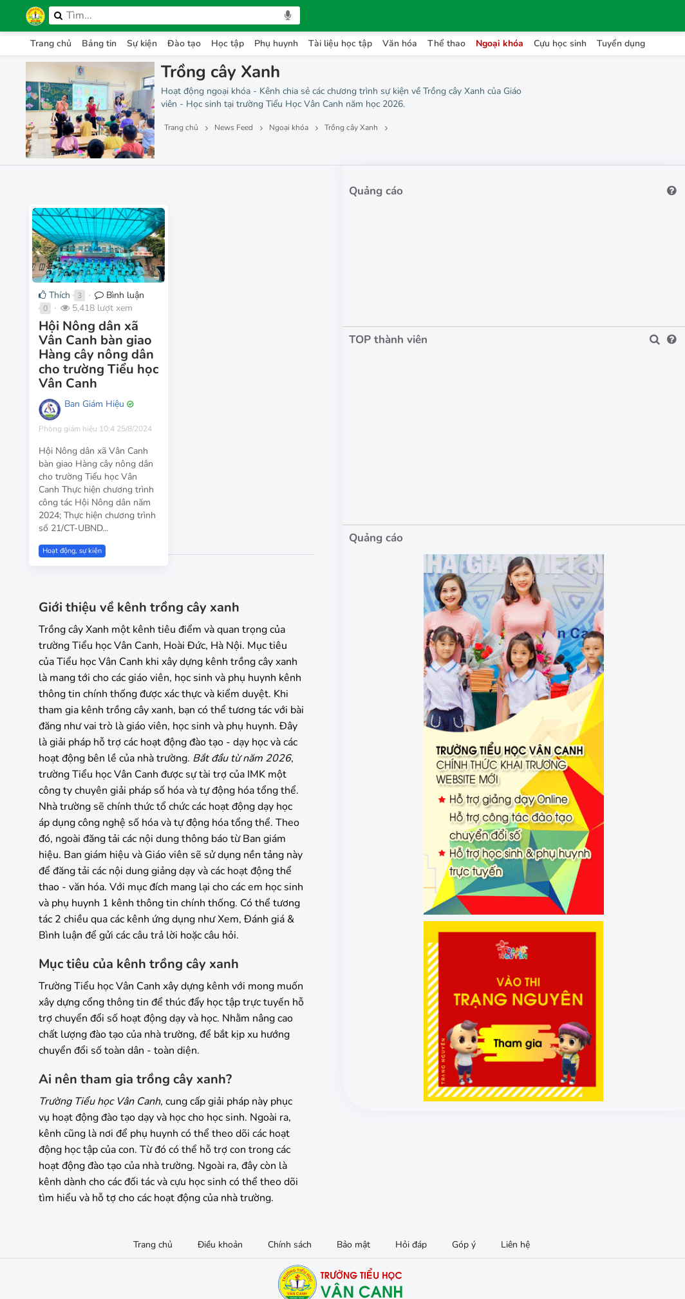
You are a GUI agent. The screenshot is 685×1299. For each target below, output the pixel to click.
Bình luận (119, 338)
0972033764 (299, 1218)
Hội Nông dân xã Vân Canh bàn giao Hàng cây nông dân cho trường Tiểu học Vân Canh (132, 383)
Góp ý (464, 1136)
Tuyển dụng (621, 43)
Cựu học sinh (560, 43)
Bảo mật (353, 1136)
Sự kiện (142, 43)
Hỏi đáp (411, 1136)
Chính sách (290, 1136)
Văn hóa (399, 43)
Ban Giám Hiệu (94, 417)
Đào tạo (184, 43)
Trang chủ (50, 43)
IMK (372, 1251)
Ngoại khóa (499, 43)
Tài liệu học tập (340, 43)
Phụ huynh (276, 43)
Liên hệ (515, 1136)
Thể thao (446, 43)
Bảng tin (99, 43)
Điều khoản (220, 1136)
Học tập (227, 43)
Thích (54, 338)
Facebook (350, 1218)
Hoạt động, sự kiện (72, 515)
